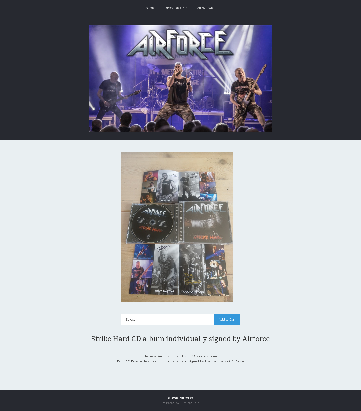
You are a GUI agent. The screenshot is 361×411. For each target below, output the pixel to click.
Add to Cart (227, 319)
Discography (176, 8)
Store (151, 8)
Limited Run (190, 403)
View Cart (206, 8)
